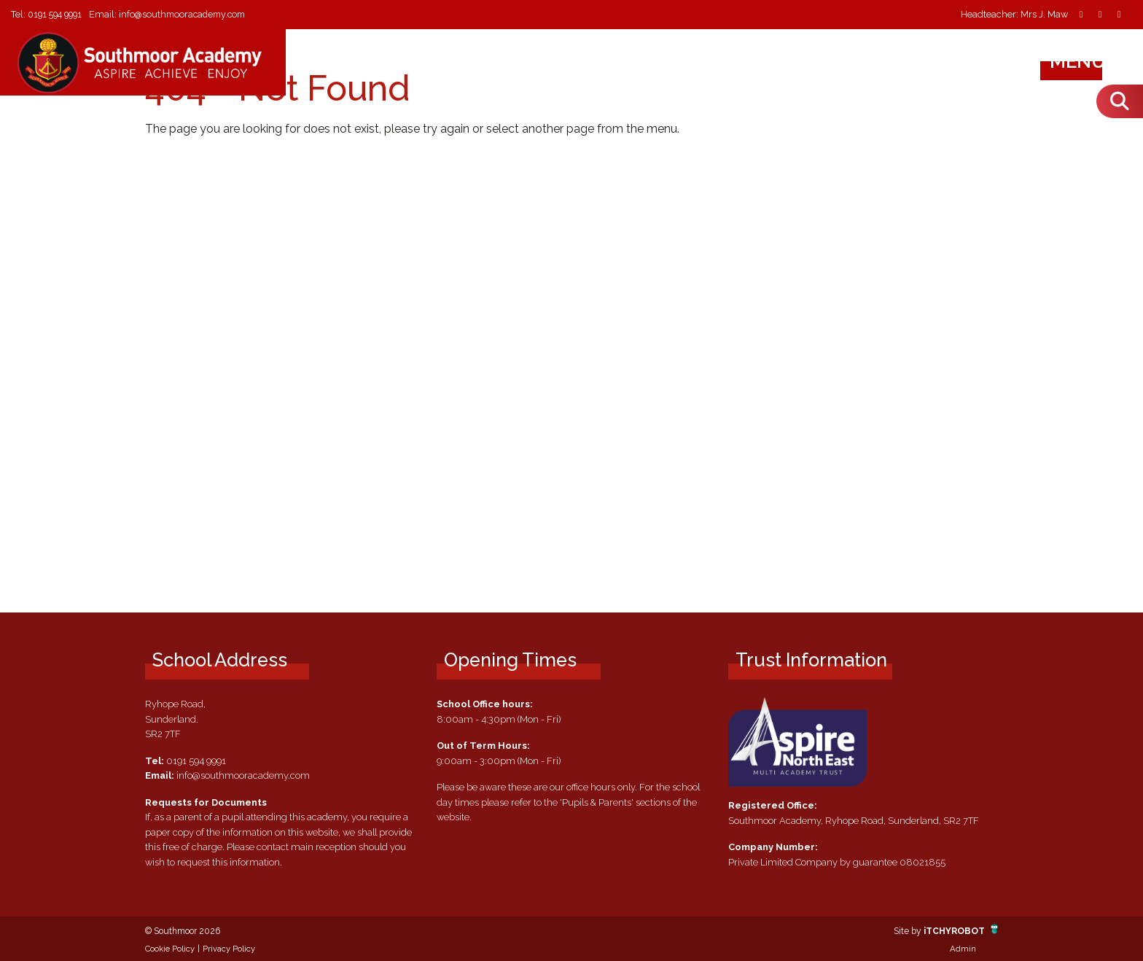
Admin (963, 949)
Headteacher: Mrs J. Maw (1014, 15)
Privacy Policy (229, 949)
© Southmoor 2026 (187, 930)
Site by (904, 930)
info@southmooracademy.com (192, 14)
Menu (1092, 61)
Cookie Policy (170, 949)
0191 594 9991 (58, 14)
